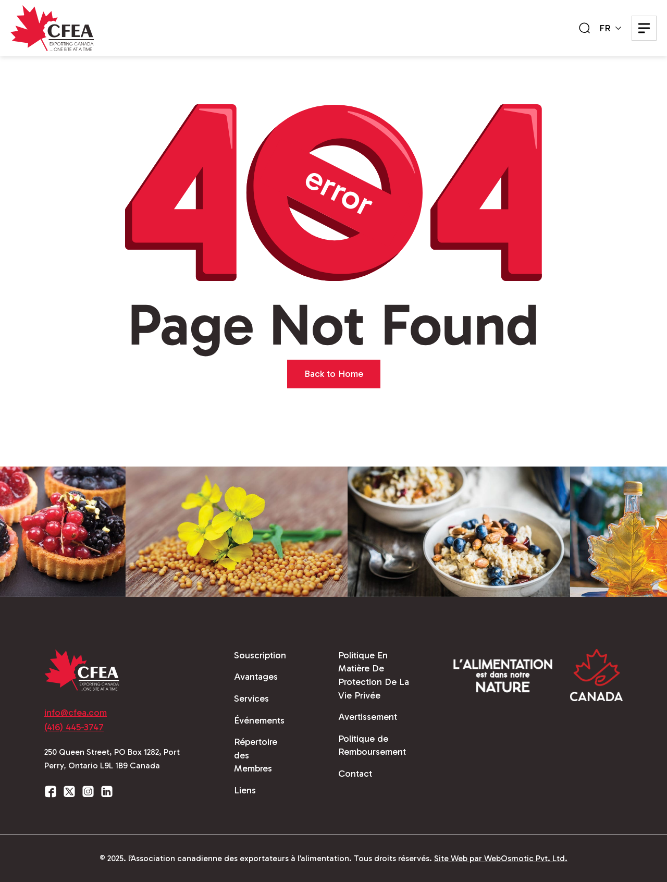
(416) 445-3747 (74, 727)
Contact (355, 773)
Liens (245, 790)
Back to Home (333, 373)
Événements (259, 720)
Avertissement (367, 716)
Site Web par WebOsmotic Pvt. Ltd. (500, 858)
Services (251, 698)
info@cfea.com (75, 712)
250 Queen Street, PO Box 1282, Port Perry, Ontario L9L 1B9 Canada (112, 758)
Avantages (256, 676)
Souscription (260, 655)
